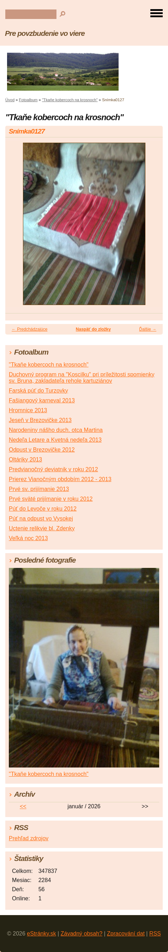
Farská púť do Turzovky (38, 391)
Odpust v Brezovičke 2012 (42, 450)
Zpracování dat (126, 934)
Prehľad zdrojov (28, 838)
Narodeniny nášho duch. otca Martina (56, 430)
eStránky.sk (41, 934)
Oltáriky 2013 (25, 459)
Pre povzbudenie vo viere (45, 33)
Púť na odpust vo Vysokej (41, 519)
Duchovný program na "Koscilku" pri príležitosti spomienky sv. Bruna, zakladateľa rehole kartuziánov (81, 377)
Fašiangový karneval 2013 (42, 400)
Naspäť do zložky (93, 329)
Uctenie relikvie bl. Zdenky (42, 528)
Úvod (9, 100)
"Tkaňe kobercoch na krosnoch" (70, 100)
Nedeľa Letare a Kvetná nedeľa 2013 (55, 440)
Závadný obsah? (81, 934)
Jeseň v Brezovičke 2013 (40, 420)
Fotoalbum (28, 100)
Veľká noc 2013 (28, 538)
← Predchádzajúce (29, 329)
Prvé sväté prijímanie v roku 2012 (50, 499)
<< (23, 806)
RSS (155, 934)
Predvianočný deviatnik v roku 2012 (53, 469)
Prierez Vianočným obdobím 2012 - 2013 (60, 479)
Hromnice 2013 (28, 410)
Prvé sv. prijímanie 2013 (39, 489)
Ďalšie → (147, 329)
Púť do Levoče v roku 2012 (43, 509)
